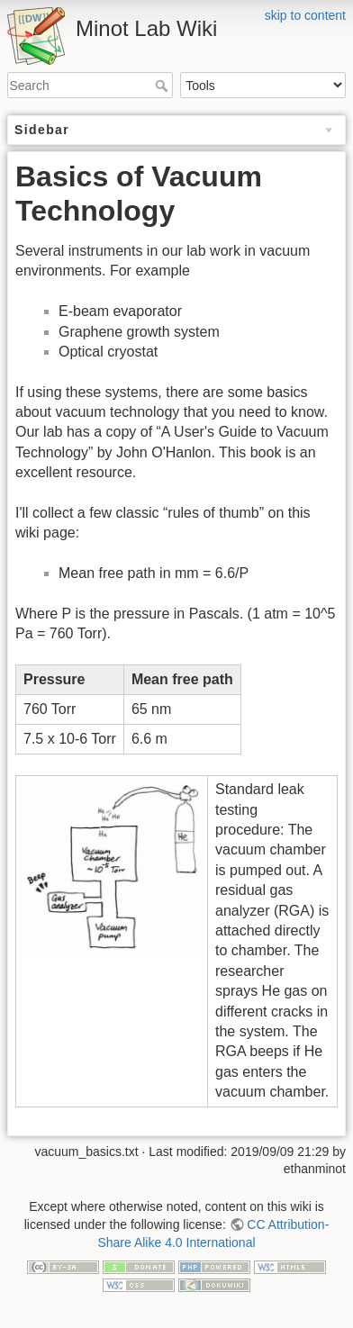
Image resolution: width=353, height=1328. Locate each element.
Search (163, 85)
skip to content (305, 15)
